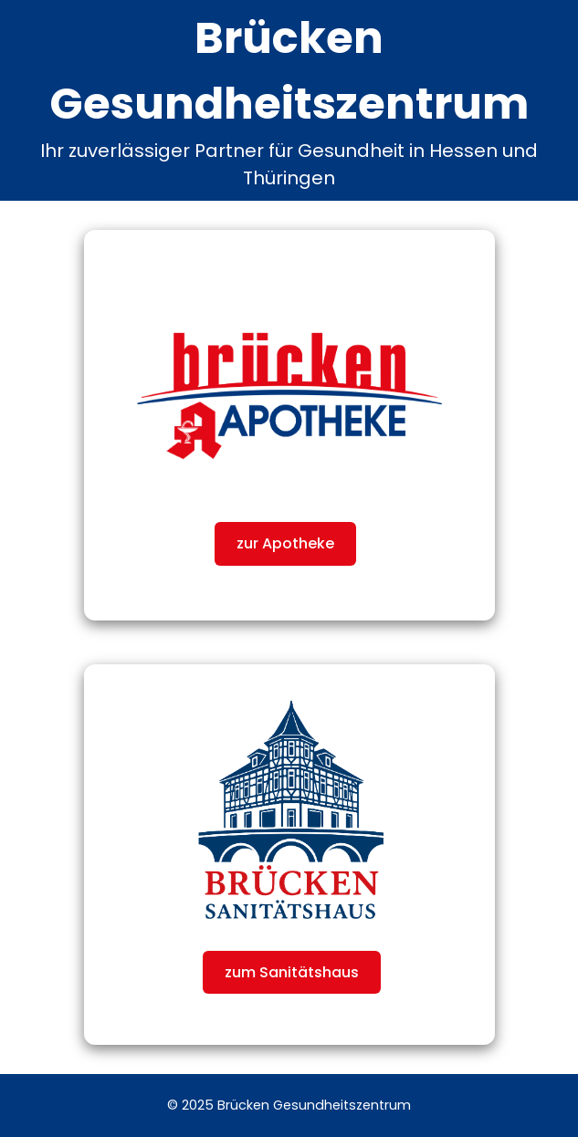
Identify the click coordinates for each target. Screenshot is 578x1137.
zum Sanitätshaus (292, 972)
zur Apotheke (285, 543)
